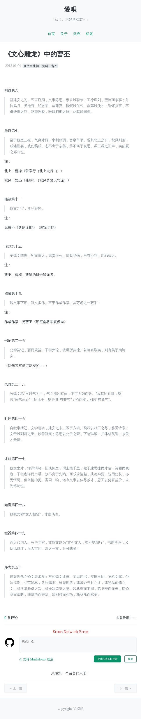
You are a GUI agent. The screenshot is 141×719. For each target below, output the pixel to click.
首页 (51, 33)
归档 (77, 33)
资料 (45, 66)
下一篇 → (125, 688)
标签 (89, 33)
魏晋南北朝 (31, 66)
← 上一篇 (15, 688)
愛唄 (70, 9)
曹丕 (54, 66)
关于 (64, 33)
